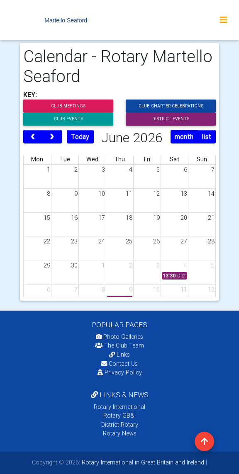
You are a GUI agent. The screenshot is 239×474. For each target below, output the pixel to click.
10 (101, 193)
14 (211, 193)
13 (183, 193)
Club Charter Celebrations (171, 106)
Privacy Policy (120, 372)
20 (183, 217)
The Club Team (119, 345)
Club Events (68, 119)
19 (156, 217)
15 (47, 217)
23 (74, 241)
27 (183, 241)
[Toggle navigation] (223, 20)
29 (47, 265)
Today (80, 136)
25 (129, 241)
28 (211, 241)
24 (101, 241)
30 (74, 265)
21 (211, 217)
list (206, 136)
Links (119, 354)
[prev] (33, 137)
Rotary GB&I (119, 415)
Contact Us (119, 363)
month (184, 136)
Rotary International (119, 407)
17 (101, 217)
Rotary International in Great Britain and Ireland (142, 462)
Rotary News (120, 433)
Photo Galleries (119, 336)
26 (156, 241)
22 (47, 241)
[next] (52, 137)
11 (129, 193)
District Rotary (119, 424)
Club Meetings (68, 106)
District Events (170, 119)
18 (129, 217)
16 (74, 217)
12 (156, 193)
